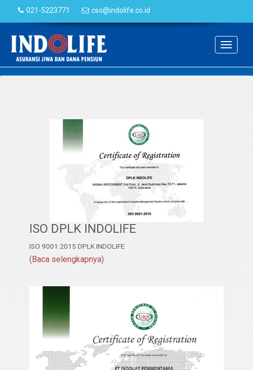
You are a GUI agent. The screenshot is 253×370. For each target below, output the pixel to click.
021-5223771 (48, 10)
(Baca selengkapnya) (66, 259)
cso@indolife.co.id (121, 10)
